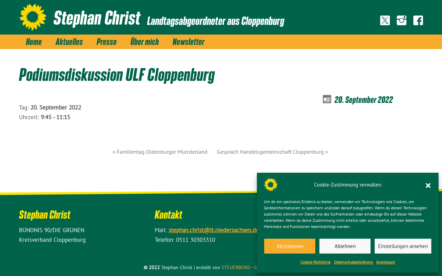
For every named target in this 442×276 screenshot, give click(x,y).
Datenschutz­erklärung (353, 262)
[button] (428, 184)
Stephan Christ (97, 17)
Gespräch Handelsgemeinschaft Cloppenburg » (272, 151)
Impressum (385, 262)
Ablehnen (345, 246)
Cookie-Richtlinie (315, 262)
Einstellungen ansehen (403, 246)
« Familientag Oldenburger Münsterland (160, 151)
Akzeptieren (290, 246)
